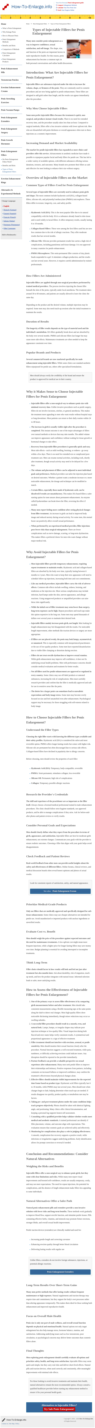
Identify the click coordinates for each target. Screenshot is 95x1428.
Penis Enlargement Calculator (8, 54)
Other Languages (9, 228)
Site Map (11, 1424)
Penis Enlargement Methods (8, 40)
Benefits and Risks (8, 46)
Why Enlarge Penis (9, 32)
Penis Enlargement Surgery (9, 131)
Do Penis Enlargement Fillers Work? (10, 160)
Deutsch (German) (10, 210)
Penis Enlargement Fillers (9, 153)
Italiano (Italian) (9, 221)
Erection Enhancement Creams (11, 89)
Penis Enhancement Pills (9, 70)
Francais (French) (10, 217)
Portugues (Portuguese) (12, 225)
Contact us (5, 1424)
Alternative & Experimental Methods (11, 192)
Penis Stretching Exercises (8, 100)
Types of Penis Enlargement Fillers (9, 170)
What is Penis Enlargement (11, 28)
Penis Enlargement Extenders (9, 119)
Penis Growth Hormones (7, 142)
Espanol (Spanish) (10, 214)
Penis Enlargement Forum (64, 891)
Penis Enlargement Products (8, 60)
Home (3, 24)
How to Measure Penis (10, 36)
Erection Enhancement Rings (11, 180)
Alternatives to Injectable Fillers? (59, 1407)
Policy (17, 1424)
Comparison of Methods (10, 49)
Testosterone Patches (10, 80)
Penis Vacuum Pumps (10, 110)
